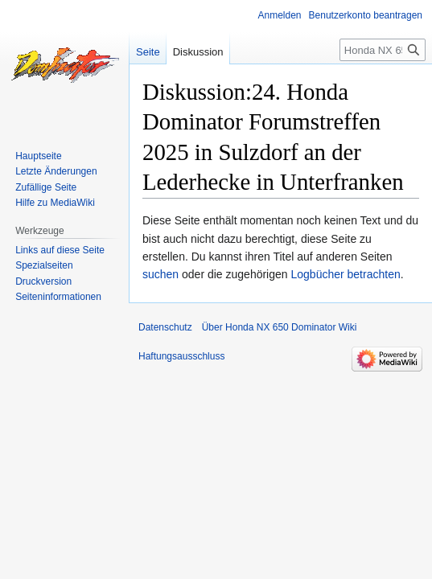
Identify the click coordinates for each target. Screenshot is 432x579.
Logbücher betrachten (345, 274)
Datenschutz (165, 327)
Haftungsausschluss (181, 356)
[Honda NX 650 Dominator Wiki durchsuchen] (382, 50)
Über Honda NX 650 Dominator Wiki (279, 327)
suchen (160, 274)
